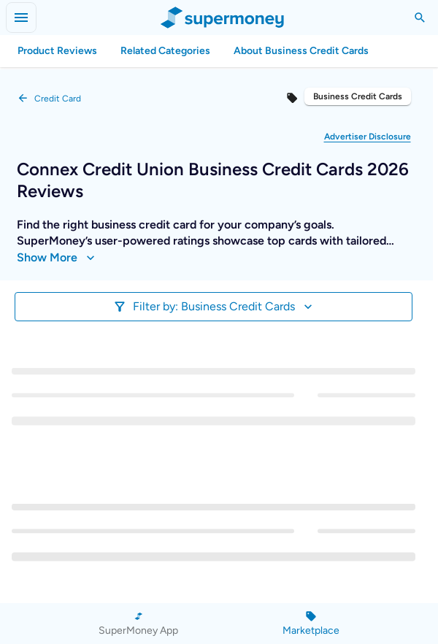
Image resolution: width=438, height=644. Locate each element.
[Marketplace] (311, 623)
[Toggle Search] (419, 17)
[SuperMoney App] (138, 623)
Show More (56, 257)
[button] (367, 136)
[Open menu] (21, 17)
